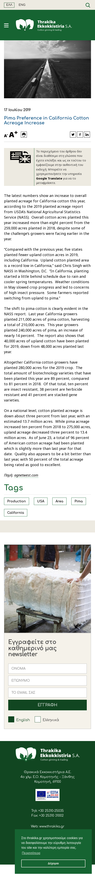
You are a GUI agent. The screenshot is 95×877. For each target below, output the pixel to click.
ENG (22, 5)
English (23, 720)
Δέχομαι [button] (53, 863)
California (15, 513)
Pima (79, 501)
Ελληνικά (51, 720)
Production (16, 501)
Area (59, 501)
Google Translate (49, 178)
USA (40, 501)
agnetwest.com (26, 475)
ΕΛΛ (9, 5)
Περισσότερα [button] (31, 853)
